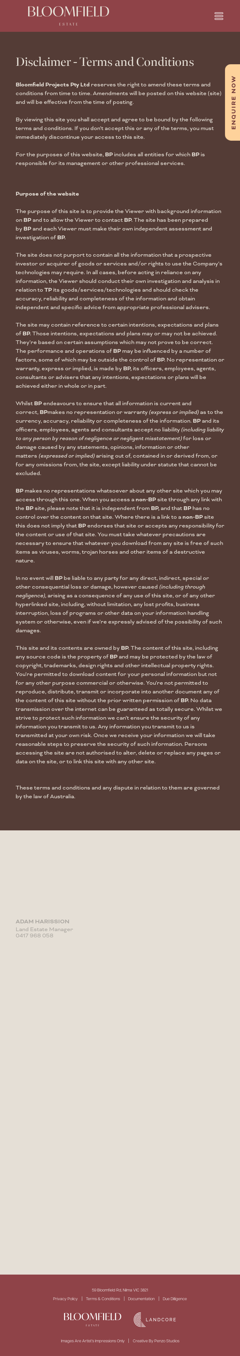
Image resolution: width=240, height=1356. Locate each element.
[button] (218, 16)
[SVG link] (92, 1320)
